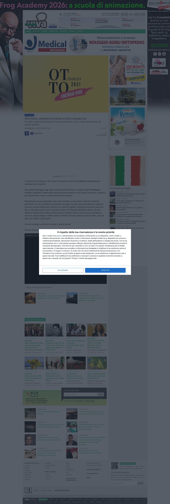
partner (59, 236)
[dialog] (85, 252)
